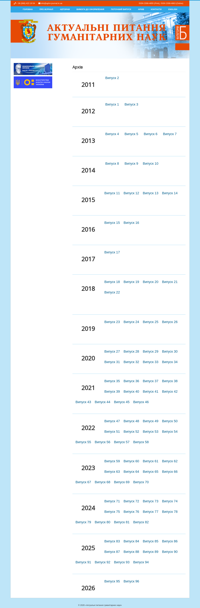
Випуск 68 (102, 482)
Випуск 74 (170, 501)
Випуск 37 (150, 381)
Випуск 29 (150, 351)
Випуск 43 (83, 402)
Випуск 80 (102, 522)
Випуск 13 (150, 193)
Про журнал (46, 9)
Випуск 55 (83, 442)
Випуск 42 (170, 391)
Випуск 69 (122, 482)
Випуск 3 (131, 104)
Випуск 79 (83, 522)
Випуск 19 (131, 282)
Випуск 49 (150, 421)
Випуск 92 (102, 562)
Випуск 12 (131, 193)
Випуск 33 (150, 362)
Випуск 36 (131, 381)
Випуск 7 (170, 134)
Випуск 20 (150, 282)
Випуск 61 (150, 461)
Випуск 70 (141, 482)
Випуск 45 (122, 402)
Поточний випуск (121, 9)
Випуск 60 (131, 461)
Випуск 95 (112, 581)
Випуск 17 (112, 252)
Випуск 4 (112, 134)
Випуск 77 (150, 512)
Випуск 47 (112, 421)
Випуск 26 (170, 322)
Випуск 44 (102, 402)
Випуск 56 (102, 442)
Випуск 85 (150, 541)
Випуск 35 (112, 381)
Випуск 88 (131, 552)
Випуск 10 (150, 163)
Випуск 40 (131, 391)
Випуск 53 (150, 431)
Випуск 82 (141, 522)
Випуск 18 (112, 282)
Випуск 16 (131, 223)
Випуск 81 (122, 522)
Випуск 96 (131, 581)
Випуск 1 (112, 104)
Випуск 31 (112, 362)
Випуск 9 (131, 163)
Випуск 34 (170, 362)
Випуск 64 (131, 472)
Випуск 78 (170, 512)
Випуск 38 (170, 381)
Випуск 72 (131, 501)
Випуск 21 (170, 282)
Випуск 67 (83, 482)
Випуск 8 (112, 163)
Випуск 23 (112, 322)
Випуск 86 (170, 541)
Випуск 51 (112, 431)
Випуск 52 (131, 431)
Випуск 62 (170, 461)
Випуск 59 (112, 461)
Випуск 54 (170, 431)
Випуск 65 (150, 472)
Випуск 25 (150, 322)
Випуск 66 (170, 472)
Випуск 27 (112, 351)
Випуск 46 (141, 402)
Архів (141, 9)
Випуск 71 (112, 501)
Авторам (65, 9)
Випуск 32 (131, 362)
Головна (28, 9)
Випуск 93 (122, 562)
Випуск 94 (141, 562)
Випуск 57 (122, 442)
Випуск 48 (131, 421)
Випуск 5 (131, 134)
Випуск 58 (141, 442)
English (172, 9)
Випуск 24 (131, 322)
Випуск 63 (112, 472)
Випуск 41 (150, 391)
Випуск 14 (170, 193)
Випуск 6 (150, 134)
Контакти (156, 9)
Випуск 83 (112, 541)
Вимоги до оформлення (90, 9)
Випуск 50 (170, 421)
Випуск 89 (150, 552)
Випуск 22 (112, 292)
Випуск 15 (112, 223)
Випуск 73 (150, 501)
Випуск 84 (131, 541)
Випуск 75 (112, 512)
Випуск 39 (112, 391)
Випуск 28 (131, 351)
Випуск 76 (131, 512)
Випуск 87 (112, 552)
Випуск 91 (83, 562)
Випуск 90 (170, 552)
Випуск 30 (170, 351)
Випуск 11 (112, 193)
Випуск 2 (112, 78)
